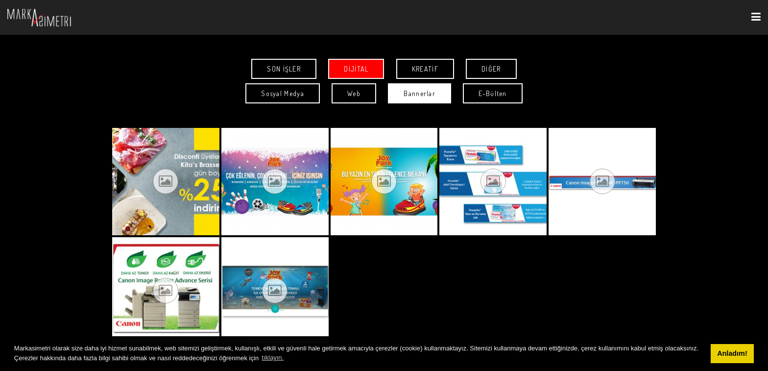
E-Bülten (492, 93)
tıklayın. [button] (273, 357)
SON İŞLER (284, 69)
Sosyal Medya (282, 93)
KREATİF (425, 69)
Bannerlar (419, 93)
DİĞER (491, 69)
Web (353, 93)
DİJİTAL (356, 69)
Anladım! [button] (732, 353)
